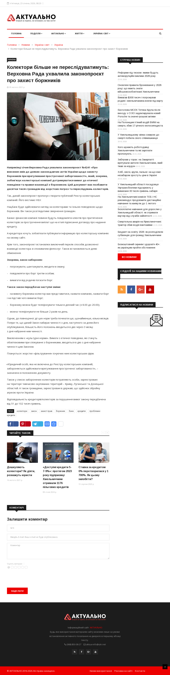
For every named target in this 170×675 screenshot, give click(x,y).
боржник (60, 411)
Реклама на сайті (123, 671)
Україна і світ (101, 33)
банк (71, 411)
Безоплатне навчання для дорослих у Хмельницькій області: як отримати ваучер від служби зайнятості (140, 212)
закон (34, 411)
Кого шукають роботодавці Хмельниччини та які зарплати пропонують (135, 150)
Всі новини (129, 257)
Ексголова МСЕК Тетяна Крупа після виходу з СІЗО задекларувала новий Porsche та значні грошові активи (139, 113)
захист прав (46, 411)
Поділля (36, 33)
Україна (58, 44)
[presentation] (32, 575)
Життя (79, 33)
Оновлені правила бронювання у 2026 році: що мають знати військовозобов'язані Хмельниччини (139, 88)
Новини (25, 44)
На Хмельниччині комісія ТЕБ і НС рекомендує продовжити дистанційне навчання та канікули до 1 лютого (139, 200)
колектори (22, 411)
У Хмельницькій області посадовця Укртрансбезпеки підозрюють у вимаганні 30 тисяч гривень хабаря (138, 187)
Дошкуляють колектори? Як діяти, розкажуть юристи (21, 471)
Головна (16, 33)
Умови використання (100, 671)
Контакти (140, 671)
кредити (82, 411)
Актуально (58, 33)
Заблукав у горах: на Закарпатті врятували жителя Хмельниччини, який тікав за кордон (140, 163)
